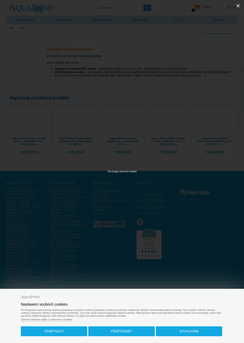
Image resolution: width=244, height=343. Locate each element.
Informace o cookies (66, 318)
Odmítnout (56, 330)
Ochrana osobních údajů (38, 318)
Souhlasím (186, 330)
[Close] (238, 6)
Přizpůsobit (121, 330)
